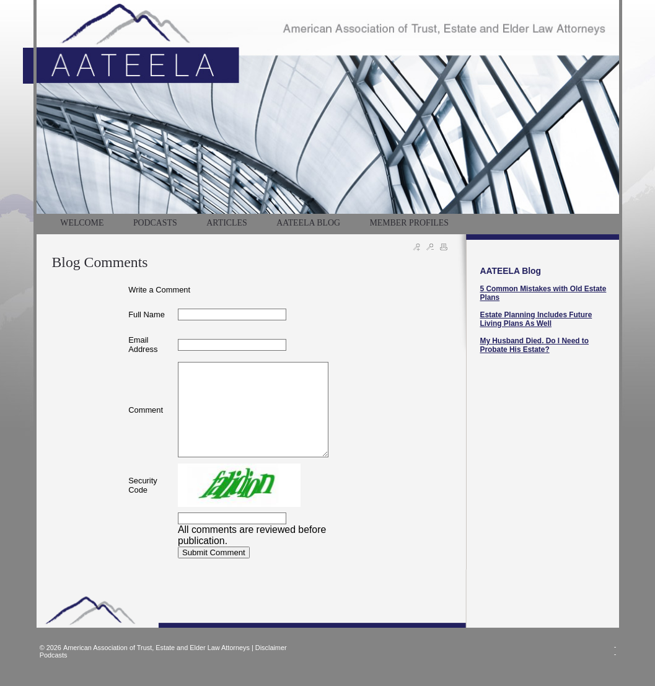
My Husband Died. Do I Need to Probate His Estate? (534, 345)
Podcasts (54, 655)
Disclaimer (271, 647)
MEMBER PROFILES (408, 222)
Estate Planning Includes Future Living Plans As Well (536, 319)
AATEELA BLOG (308, 222)
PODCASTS (155, 222)
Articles (226, 222)
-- (615, 650)
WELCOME (81, 222)
